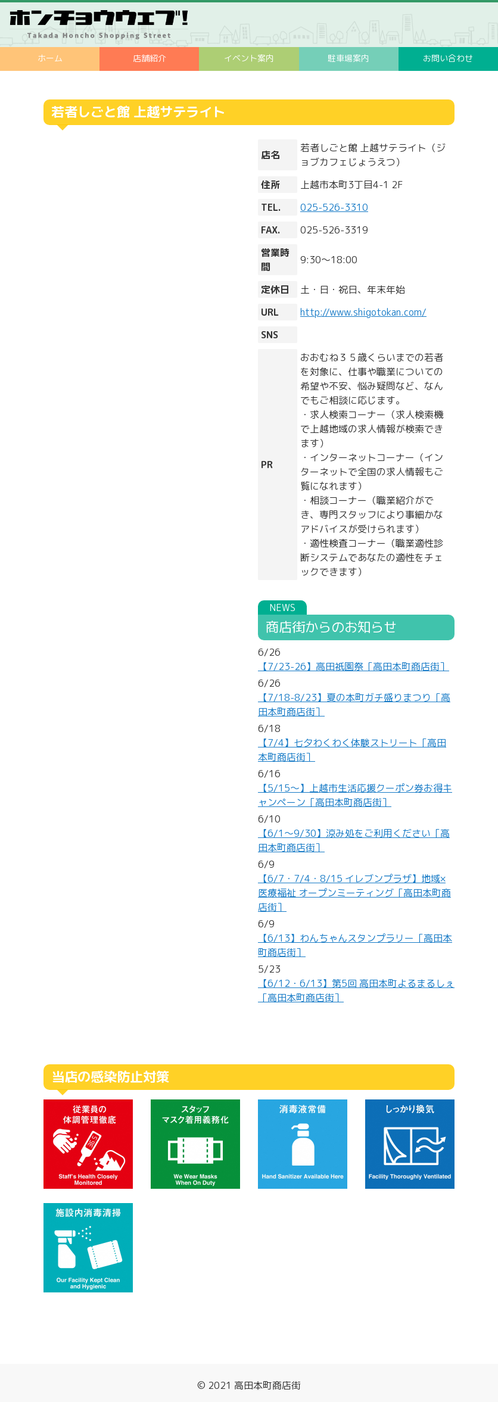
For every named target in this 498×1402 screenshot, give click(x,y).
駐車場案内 (348, 58)
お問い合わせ (448, 58)
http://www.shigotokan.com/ (363, 312)
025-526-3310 (334, 207)
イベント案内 (249, 58)
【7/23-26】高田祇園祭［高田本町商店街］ (353, 666)
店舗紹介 (149, 58)
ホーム (50, 58)
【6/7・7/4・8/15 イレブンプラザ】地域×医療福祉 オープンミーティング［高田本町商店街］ (354, 893)
